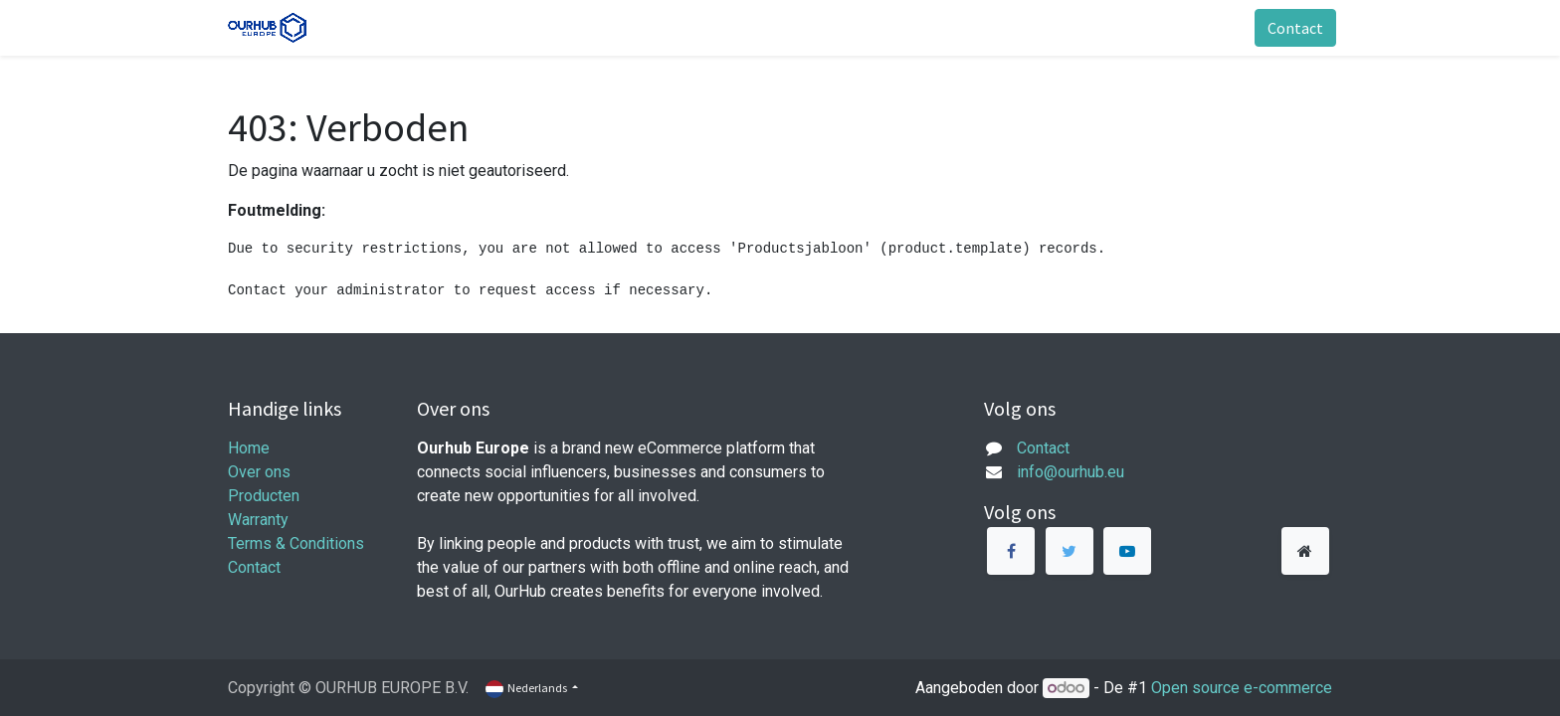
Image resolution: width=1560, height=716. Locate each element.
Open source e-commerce (1241, 687)
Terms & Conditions (296, 543)
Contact (1291, 28)
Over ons (259, 471)
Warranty (258, 519)
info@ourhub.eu (1070, 471)
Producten (263, 495)
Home (249, 448)
